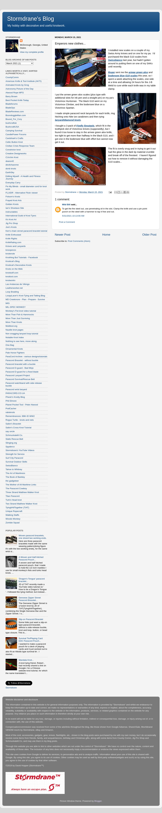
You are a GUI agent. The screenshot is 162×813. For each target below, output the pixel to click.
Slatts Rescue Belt (14, 439)
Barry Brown (11, 96)
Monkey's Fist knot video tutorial (21, 311)
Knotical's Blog (13, 261)
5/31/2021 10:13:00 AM (73, 216)
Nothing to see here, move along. (21, 341)
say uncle (10, 431)
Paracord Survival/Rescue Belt (20, 379)
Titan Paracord (13, 496)
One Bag (10, 345)
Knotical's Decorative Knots (19, 265)
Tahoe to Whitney (14, 469)
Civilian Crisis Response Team (20, 146)
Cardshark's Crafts (14, 138)
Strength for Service (15, 454)
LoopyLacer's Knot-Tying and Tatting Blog (25, 295)
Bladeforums (12, 104)
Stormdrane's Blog (30, 18)
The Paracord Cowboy (16, 488)
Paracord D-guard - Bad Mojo (20, 368)
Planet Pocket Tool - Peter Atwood (22, 404)
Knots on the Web (14, 269)
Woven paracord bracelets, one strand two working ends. (33, 536)
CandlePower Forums (16, 134)
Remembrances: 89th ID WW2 (20, 416)
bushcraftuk (11, 123)
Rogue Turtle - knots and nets (20, 420)
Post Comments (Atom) (79, 241)
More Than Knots (14, 322)
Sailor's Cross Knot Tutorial (18, 427)
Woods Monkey (13, 519)
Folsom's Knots (13, 196)
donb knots (11, 168)
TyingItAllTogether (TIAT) (17, 507)
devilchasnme (12, 165)
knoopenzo (11, 250)
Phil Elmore (11, 401)
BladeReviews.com (15, 111)
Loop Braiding (12, 292)
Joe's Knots (11, 227)
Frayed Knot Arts (14, 200)
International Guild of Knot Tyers (21, 215)
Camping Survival (14, 130)
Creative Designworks (16, 153)
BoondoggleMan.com (16, 115)
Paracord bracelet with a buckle (20, 364)
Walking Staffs (12, 515)
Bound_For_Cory (14, 119)
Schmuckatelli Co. (14, 435)
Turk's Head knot (14, 500)
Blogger (98, 801)
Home (106, 234)
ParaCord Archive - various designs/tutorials (26, 356)
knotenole (10, 253)
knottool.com (12, 276)
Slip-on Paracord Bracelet (31, 619)
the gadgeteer (12, 481)
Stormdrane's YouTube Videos (20, 450)
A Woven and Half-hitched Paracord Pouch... (31, 558)
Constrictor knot (13, 149)
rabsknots (10, 412)
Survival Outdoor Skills (16, 462)
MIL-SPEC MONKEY (16, 307)
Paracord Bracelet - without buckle (22, 360)
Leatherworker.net (14, 288)
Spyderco (10, 446)
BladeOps (10, 108)
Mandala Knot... (26, 660)
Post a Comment (67, 222)
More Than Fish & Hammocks (20, 314)
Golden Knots (12, 204)
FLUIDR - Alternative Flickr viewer (22, 193)
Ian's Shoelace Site (15, 208)
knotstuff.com (12, 273)
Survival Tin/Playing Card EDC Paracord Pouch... (31, 639)
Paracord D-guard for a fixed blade (22, 372)
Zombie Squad (13, 522)
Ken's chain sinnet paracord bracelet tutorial (26, 231)
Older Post (149, 234)
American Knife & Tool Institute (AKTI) (23, 81)
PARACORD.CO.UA (15, 393)
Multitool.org (11, 326)
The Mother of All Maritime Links (21, 484)
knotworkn (10, 280)
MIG (8, 303)
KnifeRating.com (13, 242)
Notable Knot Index (15, 337)
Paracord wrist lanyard (16, 389)
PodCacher (11, 408)
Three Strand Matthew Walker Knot (22, 492)
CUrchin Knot (12, 157)
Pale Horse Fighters (15, 352)
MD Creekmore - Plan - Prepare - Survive (25, 299)
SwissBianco (12, 465)
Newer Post (62, 234)
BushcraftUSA (12, 127)
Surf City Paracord (14, 458)
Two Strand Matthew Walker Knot (21, 504)
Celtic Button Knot (14, 142)
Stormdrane (11, 687)
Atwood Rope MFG (15, 92)
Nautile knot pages (14, 330)
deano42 (10, 161)
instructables (12, 212)
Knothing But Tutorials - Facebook (22, 257)
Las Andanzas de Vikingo (18, 284)
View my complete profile (32, 52)
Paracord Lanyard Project (18, 375)
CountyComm (12, 77)
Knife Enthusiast (13, 235)
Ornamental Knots (14, 349)
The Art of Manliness (15, 473)
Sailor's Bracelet (13, 424)
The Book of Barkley (15, 477)
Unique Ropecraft (14, 511)
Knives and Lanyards (16, 246)
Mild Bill (66, 204)
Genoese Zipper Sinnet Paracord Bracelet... (30, 598)
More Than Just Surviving (18, 318)
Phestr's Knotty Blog (15, 397)
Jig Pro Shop (12, 223)
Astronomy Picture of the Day (20, 89)
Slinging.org (11, 443)
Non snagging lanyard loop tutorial (22, 333)
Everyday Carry (13, 182)
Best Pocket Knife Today (17, 100)
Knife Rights (11, 238)
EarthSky (10, 172)
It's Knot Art (11, 219)
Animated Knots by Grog (17, 85)
